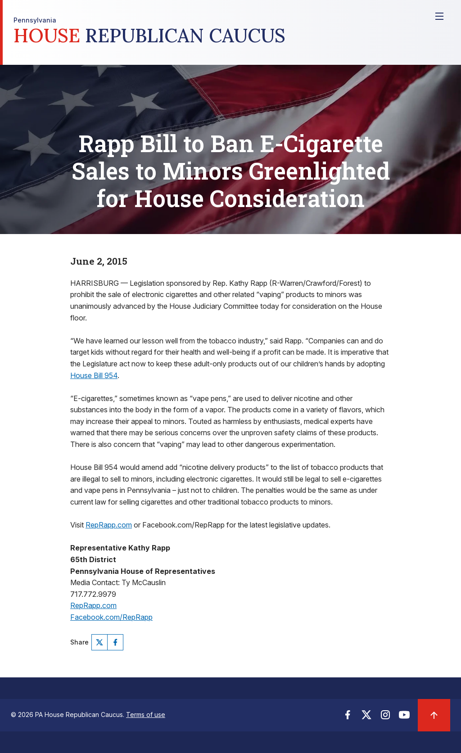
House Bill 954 (94, 375)
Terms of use (145, 714)
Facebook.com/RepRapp (111, 617)
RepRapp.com (109, 524)
